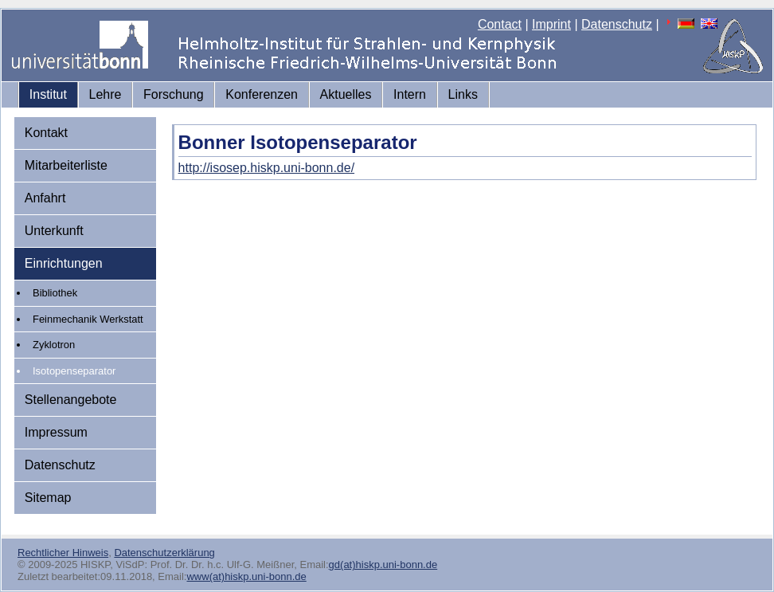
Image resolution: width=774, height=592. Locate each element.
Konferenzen (261, 94)
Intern (409, 94)
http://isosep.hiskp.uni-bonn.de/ (266, 167)
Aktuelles (346, 94)
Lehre (105, 94)
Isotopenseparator (74, 371)
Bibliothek (55, 293)
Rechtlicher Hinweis (63, 553)
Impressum (56, 432)
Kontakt (46, 132)
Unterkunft (54, 230)
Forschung (173, 94)
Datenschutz (616, 24)
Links (463, 94)
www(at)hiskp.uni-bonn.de (246, 576)
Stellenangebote (71, 399)
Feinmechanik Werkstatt (88, 319)
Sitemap (48, 497)
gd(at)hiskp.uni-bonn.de (383, 564)
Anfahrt (45, 198)
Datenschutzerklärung (164, 553)
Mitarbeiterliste (66, 165)
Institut (48, 94)
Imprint (551, 24)
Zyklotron (54, 345)
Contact (500, 24)
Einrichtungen (64, 263)
